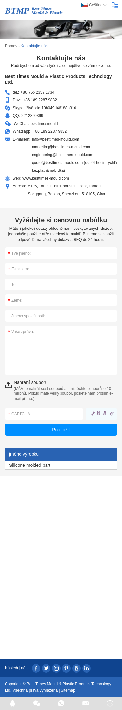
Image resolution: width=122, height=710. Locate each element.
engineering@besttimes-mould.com (62, 155)
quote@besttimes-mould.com (57, 162)
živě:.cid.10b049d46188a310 (51, 108)
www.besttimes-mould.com (45, 178)
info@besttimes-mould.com (55, 139)
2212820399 (32, 115)
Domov (11, 46)
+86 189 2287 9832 (50, 131)
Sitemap (68, 690)
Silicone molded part (29, 465)
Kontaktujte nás (34, 46)
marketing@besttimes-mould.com (61, 147)
